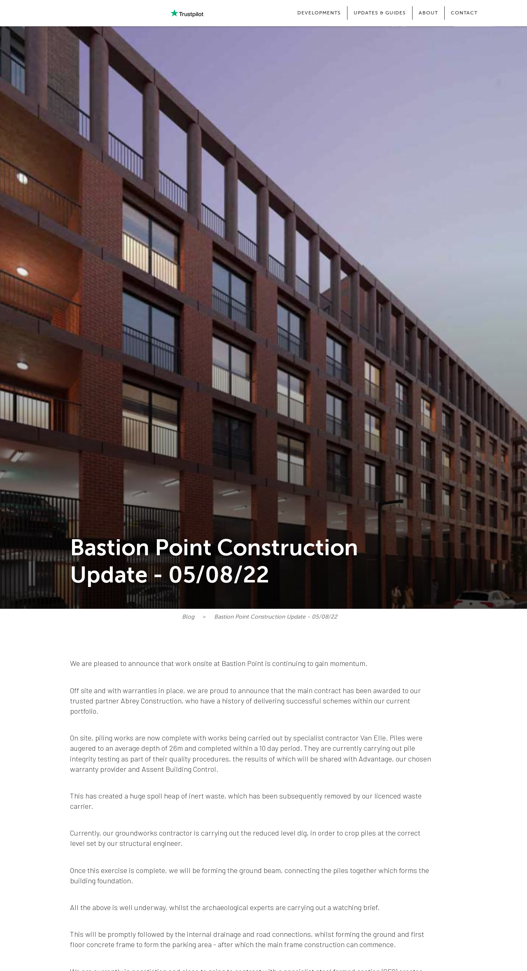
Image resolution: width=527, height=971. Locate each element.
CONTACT (464, 13)
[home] (57, 13)
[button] (319, 13)
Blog (188, 616)
